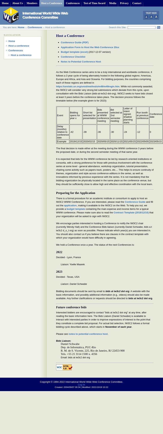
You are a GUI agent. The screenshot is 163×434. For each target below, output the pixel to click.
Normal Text (151, 17)
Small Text (146, 17)
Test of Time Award (94, 3)
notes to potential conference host (88, 334)
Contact (136, 3)
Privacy (124, 3)
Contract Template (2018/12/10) (131, 212)
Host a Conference (51, 3)
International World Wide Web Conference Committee (45, 15)
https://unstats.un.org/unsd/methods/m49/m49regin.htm (87, 86)
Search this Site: (117, 27)
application (70, 205)
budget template (76, 209)
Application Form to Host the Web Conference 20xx (90, 47)
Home (5, 3)
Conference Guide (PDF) (75, 42)
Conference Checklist (73, 56)
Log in (81, 384)
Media (112, 3)
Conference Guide (135, 201)
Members (32, 3)
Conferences (73, 3)
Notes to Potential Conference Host (81, 61)
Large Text (156, 17)
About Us (17, 3)
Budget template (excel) (74, 52)
